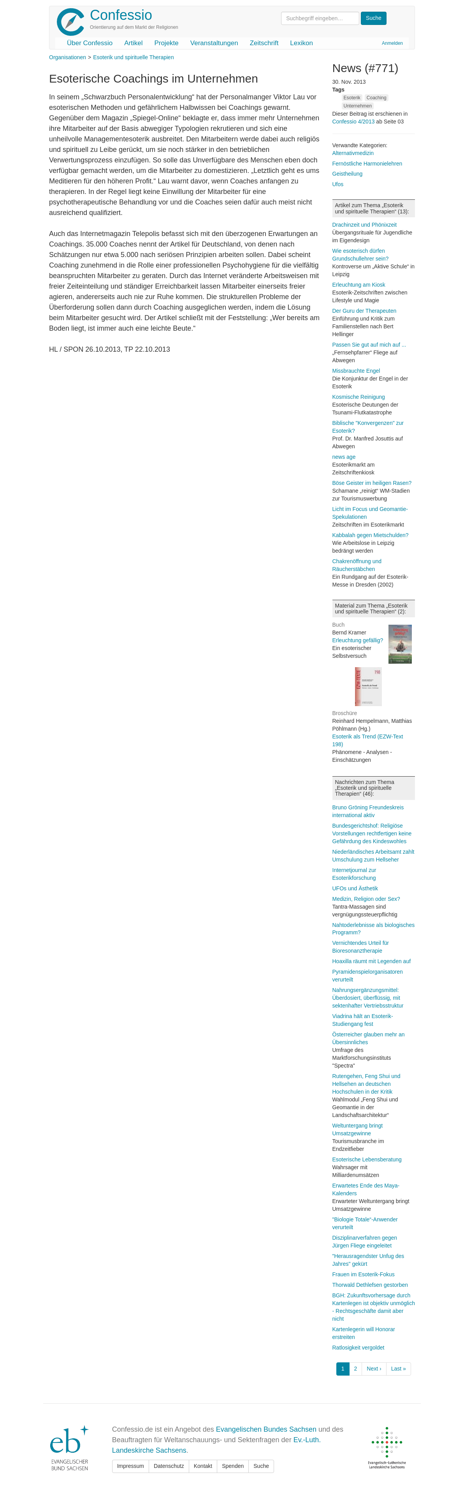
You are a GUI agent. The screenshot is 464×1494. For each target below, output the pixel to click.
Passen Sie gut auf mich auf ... (369, 345)
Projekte (166, 43)
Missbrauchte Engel (356, 371)
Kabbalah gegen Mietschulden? (370, 535)
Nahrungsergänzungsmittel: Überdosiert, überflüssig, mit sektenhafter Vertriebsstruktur (368, 998)
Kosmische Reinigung (358, 397)
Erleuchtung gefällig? (357, 640)
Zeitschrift (264, 43)
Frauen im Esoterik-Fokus (363, 1274)
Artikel (133, 43)
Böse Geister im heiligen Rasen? (372, 483)
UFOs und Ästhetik (355, 888)
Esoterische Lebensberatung (367, 1159)
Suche (261, 1466)
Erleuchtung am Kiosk (358, 285)
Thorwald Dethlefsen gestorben (370, 1285)
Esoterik (352, 97)
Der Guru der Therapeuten (364, 311)
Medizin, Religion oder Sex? (366, 899)
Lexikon (301, 43)
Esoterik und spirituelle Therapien (133, 57)
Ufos (338, 184)
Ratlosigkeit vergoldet (358, 1347)
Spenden (233, 1466)
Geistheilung (347, 174)
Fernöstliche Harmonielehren (367, 163)
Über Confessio (89, 43)
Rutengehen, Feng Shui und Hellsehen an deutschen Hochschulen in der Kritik (366, 1084)
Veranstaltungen (214, 43)
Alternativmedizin (353, 153)
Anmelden (392, 43)
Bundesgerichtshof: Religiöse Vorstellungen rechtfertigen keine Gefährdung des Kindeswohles (372, 833)
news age (344, 457)
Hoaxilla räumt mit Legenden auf (371, 961)
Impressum (130, 1466)
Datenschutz (169, 1466)
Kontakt (203, 1466)
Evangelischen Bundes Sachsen (266, 1429)
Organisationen (67, 57)
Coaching (377, 97)
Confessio (121, 15)
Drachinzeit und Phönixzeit (364, 225)
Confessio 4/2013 (354, 121)
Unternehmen (358, 106)
